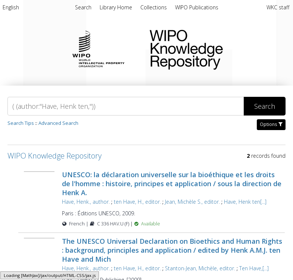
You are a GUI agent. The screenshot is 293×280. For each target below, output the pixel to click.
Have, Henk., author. (86, 201)
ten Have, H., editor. (137, 201)
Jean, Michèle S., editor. (192, 201)
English (11, 7)
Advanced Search (58, 123)
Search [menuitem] (83, 7)
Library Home (117, 7)
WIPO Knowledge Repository (215, 48)
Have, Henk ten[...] (245, 201)
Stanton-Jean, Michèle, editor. (200, 268)
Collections (154, 7)
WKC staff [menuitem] (277, 7)
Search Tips (20, 123)
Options (271, 124)
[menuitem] (11, 8)
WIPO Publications (196, 7)
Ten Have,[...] (254, 268)
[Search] (125, 106)
